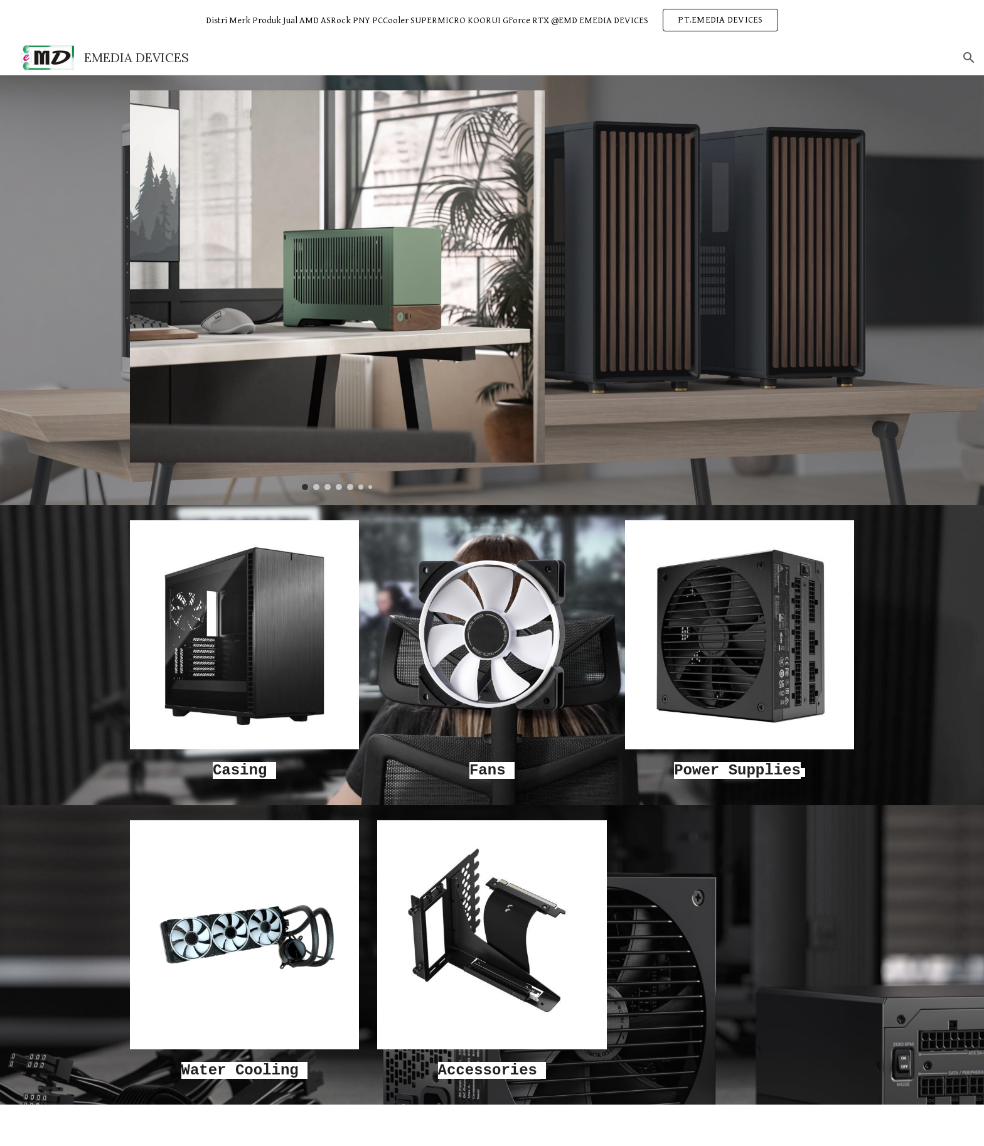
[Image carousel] (337, 290)
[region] (492, 20)
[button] (969, 58)
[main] (244, 769)
